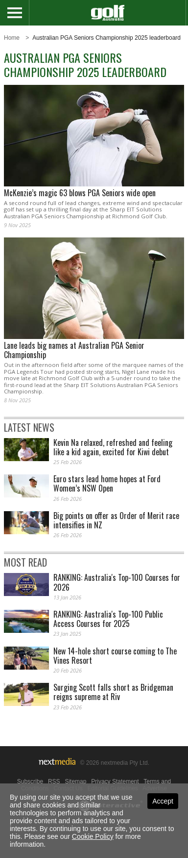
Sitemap (75, 781)
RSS (54, 781)
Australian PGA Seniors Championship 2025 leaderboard (106, 37)
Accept (162, 801)
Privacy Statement (115, 781)
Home (12, 37)
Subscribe (30, 781)
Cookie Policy (93, 836)
